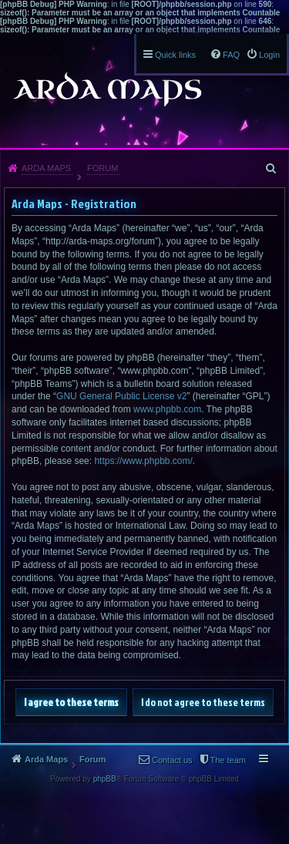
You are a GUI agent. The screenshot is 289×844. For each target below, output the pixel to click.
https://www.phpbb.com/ (143, 461)
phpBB (104, 779)
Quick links (175, 54)
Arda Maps (46, 168)
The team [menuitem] (228, 760)
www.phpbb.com (167, 409)
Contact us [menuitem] (172, 760)
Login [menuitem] (269, 54)
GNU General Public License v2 (121, 396)
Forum (102, 168)
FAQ (231, 54)
